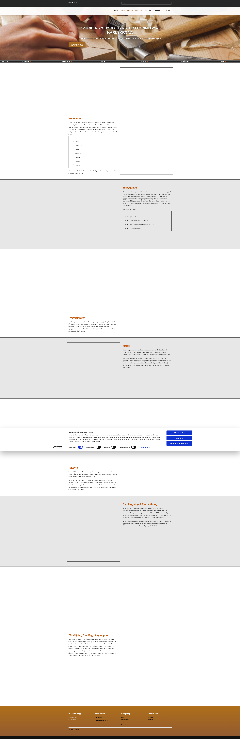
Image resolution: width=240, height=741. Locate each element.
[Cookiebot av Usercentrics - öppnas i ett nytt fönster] (57, 737)
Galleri (157, 11)
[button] (77, 44)
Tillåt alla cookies (179, 723)
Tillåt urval (179, 728)
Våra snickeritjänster (131, 11)
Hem (116, 11)
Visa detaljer (144, 737)
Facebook (150, 717)
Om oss (148, 11)
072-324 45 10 (99, 717)
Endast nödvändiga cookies (179, 733)
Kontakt (168, 11)
